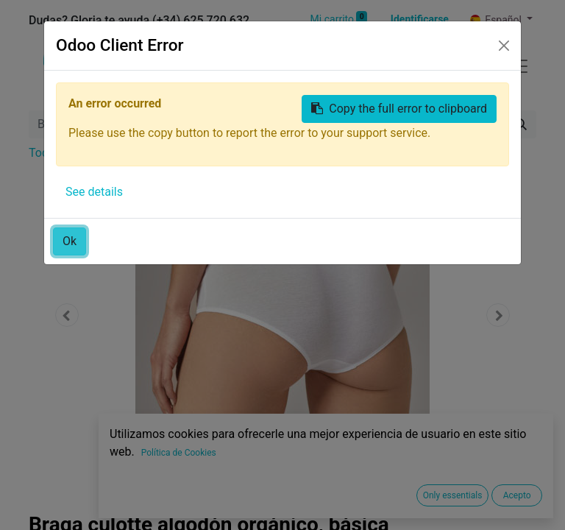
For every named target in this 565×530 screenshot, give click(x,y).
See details (94, 192)
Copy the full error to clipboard (399, 109)
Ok (70, 241)
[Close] (504, 46)
